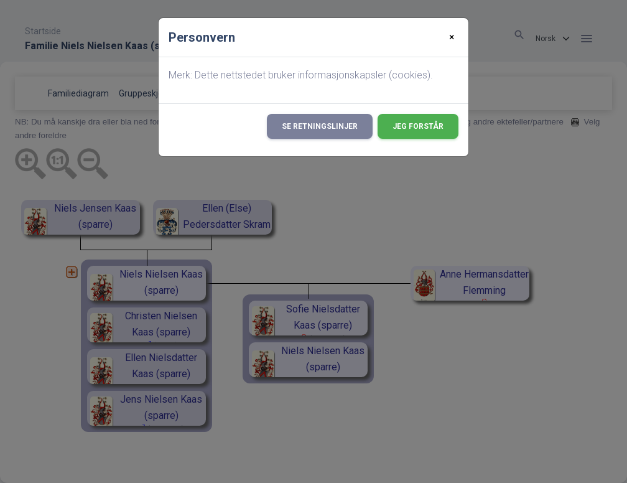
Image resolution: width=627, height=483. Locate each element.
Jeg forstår (418, 126)
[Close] (451, 37)
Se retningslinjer (320, 126)
